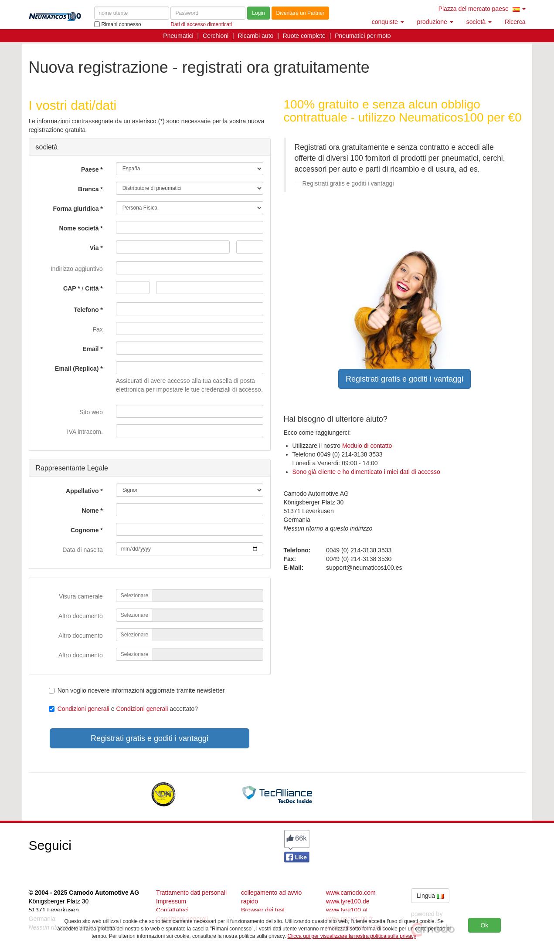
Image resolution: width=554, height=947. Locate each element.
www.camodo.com (351, 892)
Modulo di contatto (367, 445)
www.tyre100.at (347, 909)
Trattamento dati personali (191, 892)
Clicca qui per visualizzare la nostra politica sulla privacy (352, 936)
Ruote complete (304, 35)
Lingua (430, 895)
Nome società (79, 228)
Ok (484, 925)
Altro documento (80, 615)
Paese (90, 169)
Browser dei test (263, 909)
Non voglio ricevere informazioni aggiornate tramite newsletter (137, 690)
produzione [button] (435, 21)
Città (92, 288)
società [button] (479, 21)
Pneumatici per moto (363, 35)
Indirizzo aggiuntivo (77, 268)
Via (94, 247)
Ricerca (515, 21)
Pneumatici (178, 35)
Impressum (171, 901)
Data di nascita (82, 549)
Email (90, 348)
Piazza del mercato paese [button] (482, 8)
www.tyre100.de (348, 901)
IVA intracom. (85, 431)
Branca (88, 189)
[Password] (207, 13)
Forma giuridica (76, 208)
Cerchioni (215, 35)
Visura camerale (81, 596)
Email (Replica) (77, 368)
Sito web (91, 412)
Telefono (86, 309)
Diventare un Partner (300, 13)
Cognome (85, 530)
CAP (69, 288)
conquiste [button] (388, 21)
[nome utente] (131, 13)
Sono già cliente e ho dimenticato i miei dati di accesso (366, 471)
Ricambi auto (256, 35)
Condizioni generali (83, 708)
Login (258, 13)
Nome (90, 510)
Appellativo (82, 490)
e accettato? (123, 708)
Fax (97, 329)
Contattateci (172, 909)
